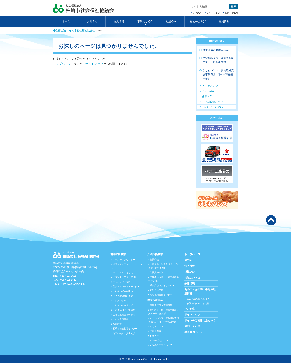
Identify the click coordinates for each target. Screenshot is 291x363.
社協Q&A (171, 21)
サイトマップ (213, 12)
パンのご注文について (214, 106)
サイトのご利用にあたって (200, 320)
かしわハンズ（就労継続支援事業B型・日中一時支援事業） (218, 74)
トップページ (62, 63)
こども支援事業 (120, 319)
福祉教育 (117, 324)
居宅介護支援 (156, 290)
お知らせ (92, 21)
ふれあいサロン (120, 300)
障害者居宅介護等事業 (216, 50)
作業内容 (207, 96)
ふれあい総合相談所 (123, 291)
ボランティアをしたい (124, 272)
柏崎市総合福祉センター (125, 328)
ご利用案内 (208, 91)
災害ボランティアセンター (126, 286)
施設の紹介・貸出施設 (124, 333)
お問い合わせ (231, 12)
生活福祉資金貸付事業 (124, 314)
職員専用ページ (193, 331)
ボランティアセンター (124, 259)
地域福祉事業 (118, 254)
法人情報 (119, 21)
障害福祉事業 (217, 40)
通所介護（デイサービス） (163, 285)
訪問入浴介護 (156, 272)
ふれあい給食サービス (124, 305)
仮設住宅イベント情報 (198, 303)
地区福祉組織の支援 (123, 296)
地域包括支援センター (161, 294)
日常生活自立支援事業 (124, 310)
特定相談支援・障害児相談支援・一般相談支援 (218, 60)
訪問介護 (154, 259)
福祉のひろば (198, 21)
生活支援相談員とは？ (198, 298)
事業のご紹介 (145, 21)
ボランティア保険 (122, 282)
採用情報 (224, 21)
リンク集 (196, 12)
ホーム (66, 21)
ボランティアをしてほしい (126, 277)
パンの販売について (213, 101)
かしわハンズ (210, 85)
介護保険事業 (155, 254)
